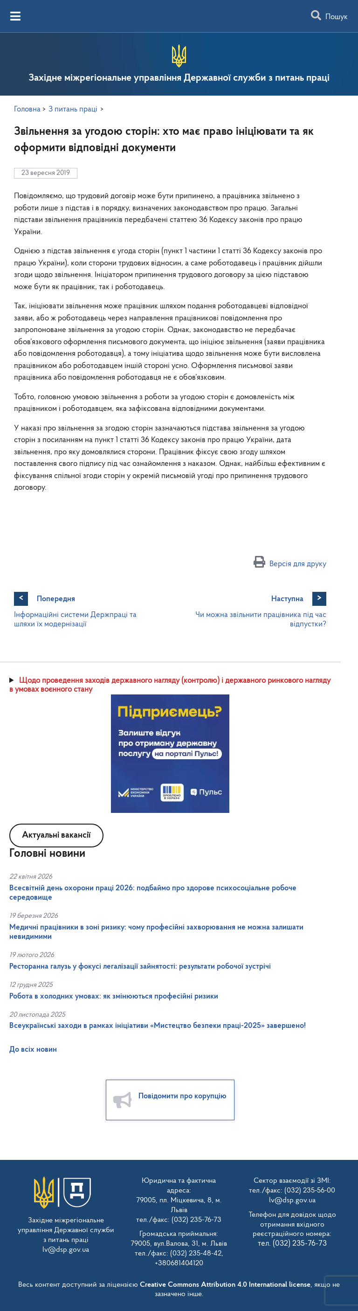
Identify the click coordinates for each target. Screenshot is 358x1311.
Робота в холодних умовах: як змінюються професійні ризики (113, 996)
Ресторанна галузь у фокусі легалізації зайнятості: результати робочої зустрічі (140, 967)
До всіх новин (33, 1050)
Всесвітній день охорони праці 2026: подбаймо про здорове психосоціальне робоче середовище (152, 893)
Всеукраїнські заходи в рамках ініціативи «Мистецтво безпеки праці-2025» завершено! (157, 1026)
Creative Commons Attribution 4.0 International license (225, 1285)
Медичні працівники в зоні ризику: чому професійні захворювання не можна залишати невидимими (156, 932)
